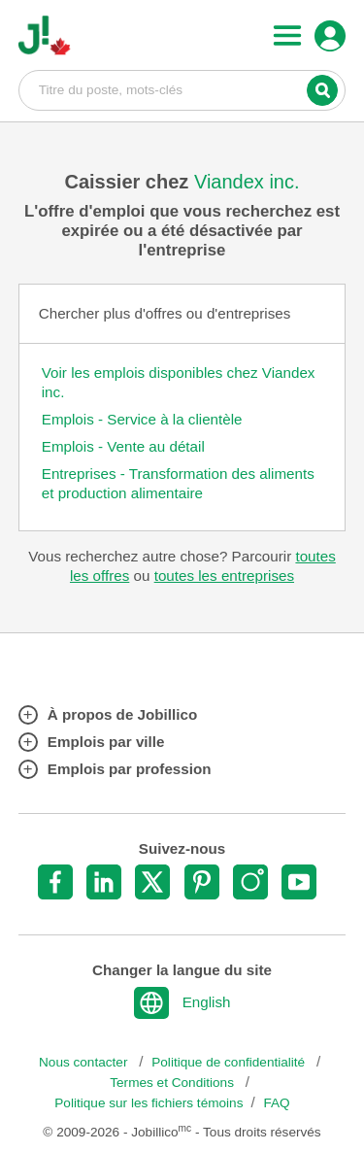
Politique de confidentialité (230, 1062)
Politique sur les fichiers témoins (148, 1103)
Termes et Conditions (173, 1082)
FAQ (277, 1103)
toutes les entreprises (224, 575)
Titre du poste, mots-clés (182, 89)
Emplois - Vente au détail (123, 446)
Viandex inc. (247, 181)
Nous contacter (85, 1062)
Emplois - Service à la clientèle (142, 419)
